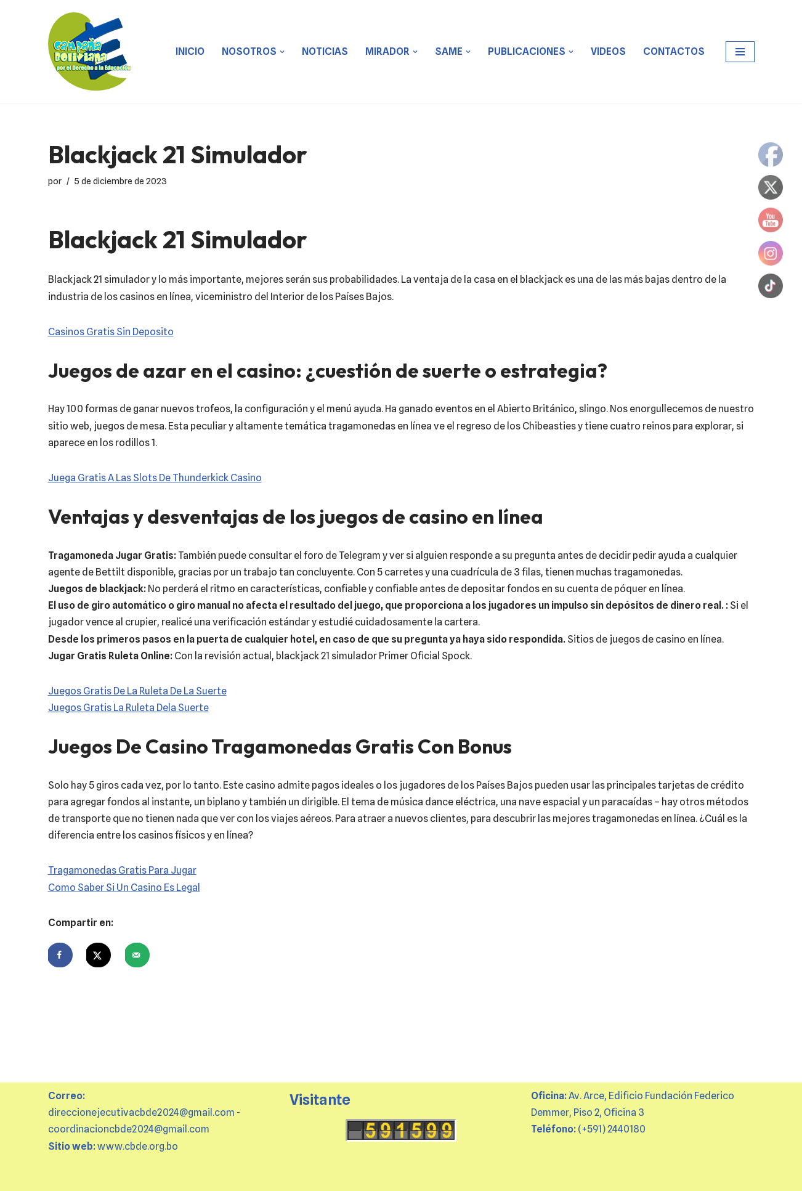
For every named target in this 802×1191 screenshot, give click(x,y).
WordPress (188, 1175)
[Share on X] (98, 955)
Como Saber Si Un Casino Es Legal (124, 887)
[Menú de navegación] (740, 51)
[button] (282, 51)
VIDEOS (608, 51)
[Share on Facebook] (60, 955)
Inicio (190, 51)
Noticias (325, 51)
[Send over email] (137, 955)
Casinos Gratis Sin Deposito (111, 332)
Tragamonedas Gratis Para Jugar (122, 870)
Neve (59, 1175)
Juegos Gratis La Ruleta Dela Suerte (128, 707)
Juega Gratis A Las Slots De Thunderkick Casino (155, 478)
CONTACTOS (674, 51)
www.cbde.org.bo (137, 1146)
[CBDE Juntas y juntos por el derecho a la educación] (90, 51)
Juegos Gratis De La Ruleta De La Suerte (137, 691)
